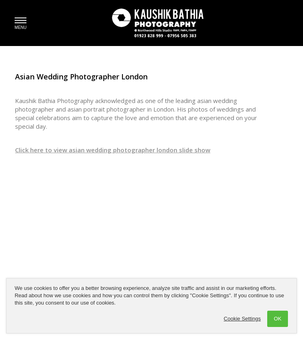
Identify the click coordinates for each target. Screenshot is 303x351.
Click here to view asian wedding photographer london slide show (112, 150)
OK (277, 319)
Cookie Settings (242, 319)
